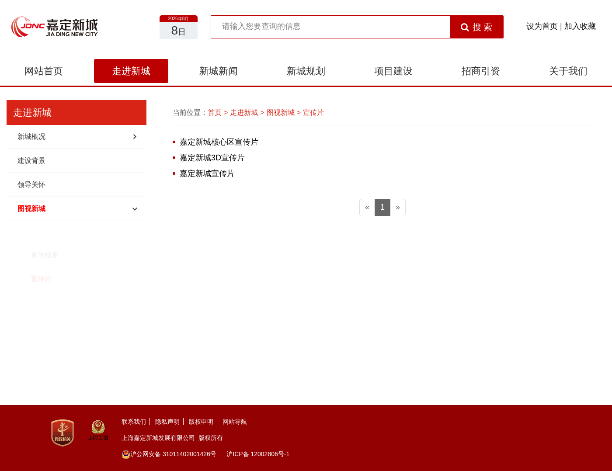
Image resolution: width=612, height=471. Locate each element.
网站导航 (235, 421)
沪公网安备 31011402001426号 (169, 453)
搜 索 (477, 27)
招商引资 (481, 71)
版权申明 (201, 421)
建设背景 (31, 160)
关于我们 (568, 71)
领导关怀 (31, 184)
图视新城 (31, 208)
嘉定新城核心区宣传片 (219, 142)
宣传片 (41, 256)
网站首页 (43, 71)
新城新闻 (218, 71)
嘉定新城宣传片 (207, 173)
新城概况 (31, 136)
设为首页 (542, 26)
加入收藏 (580, 26)
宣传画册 (45, 232)
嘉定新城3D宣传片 (212, 157)
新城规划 (306, 71)
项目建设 (393, 71)
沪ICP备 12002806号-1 (257, 453)
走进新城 (131, 71)
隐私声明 (167, 421)
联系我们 (134, 421)
